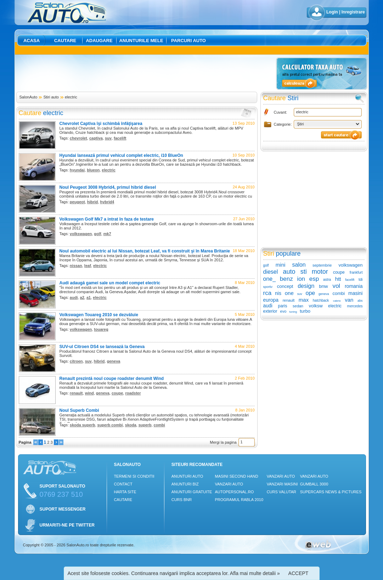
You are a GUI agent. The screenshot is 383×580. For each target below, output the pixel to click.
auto (289, 271)
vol (336, 286)
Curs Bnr (181, 499)
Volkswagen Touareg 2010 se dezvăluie (99, 314)
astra (327, 280)
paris (282, 305)
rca (267, 293)
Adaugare (99, 40)
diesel (270, 272)
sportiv (268, 287)
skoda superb (82, 425)
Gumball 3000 (314, 484)
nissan (76, 265)
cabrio (337, 300)
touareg (101, 329)
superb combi (110, 425)
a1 (88, 297)
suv (108, 138)
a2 (82, 297)
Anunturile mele (141, 40)
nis (278, 293)
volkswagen (81, 234)
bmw (323, 286)
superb (145, 425)
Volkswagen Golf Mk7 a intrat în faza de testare (107, 219)
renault (76, 393)
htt (338, 279)
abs (360, 300)
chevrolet (78, 138)
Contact (123, 484)
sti (303, 271)
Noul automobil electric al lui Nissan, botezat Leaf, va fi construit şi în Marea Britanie (145, 251)
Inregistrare (353, 12)
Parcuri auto (188, 40)
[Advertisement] (145, 73)
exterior (270, 311)
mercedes (355, 306)
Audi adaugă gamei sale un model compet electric (110, 282)
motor (320, 271)
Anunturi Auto (187, 476)
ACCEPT (298, 573)
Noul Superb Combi (79, 410)
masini (355, 293)
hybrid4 (107, 202)
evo (283, 311)
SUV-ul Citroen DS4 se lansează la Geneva (102, 346)
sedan (298, 306)
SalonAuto (28, 97)
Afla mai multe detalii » (255, 573)
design (306, 286)
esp (314, 278)
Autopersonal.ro (234, 492)
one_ (269, 279)
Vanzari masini (282, 484)
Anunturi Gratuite (191, 492)
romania (354, 286)
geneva (113, 361)
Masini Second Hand (236, 476)
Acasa (31, 40)
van (349, 300)
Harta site (125, 492)
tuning (293, 311)
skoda (130, 425)
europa (271, 300)
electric (71, 97)
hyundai (77, 170)
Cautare (65, 40)
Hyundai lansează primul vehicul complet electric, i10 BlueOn (121, 155)
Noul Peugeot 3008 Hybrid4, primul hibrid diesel (108, 187)
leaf (87, 265)
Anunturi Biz (185, 484)
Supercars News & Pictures (331, 492)
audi (74, 297)
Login (332, 12)
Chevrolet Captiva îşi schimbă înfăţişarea (101, 123)
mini (281, 265)
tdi (361, 279)
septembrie (322, 265)
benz (286, 278)
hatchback (321, 300)
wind (89, 393)
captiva (96, 138)
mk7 (107, 234)
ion (301, 278)
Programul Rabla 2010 (239, 499)
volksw (316, 305)
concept (285, 286)
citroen (76, 361)
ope (310, 293)
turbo (305, 311)
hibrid (92, 202)
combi (159, 425)
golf (97, 234)
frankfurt (356, 272)
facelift (120, 138)
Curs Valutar (281, 492)
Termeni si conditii (134, 476)
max (304, 300)
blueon (93, 170)
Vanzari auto (229, 484)
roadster (133, 393)
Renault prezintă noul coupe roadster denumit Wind (112, 378)
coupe (117, 393)
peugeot (77, 202)
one (289, 293)
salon (299, 265)
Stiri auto (50, 97)
